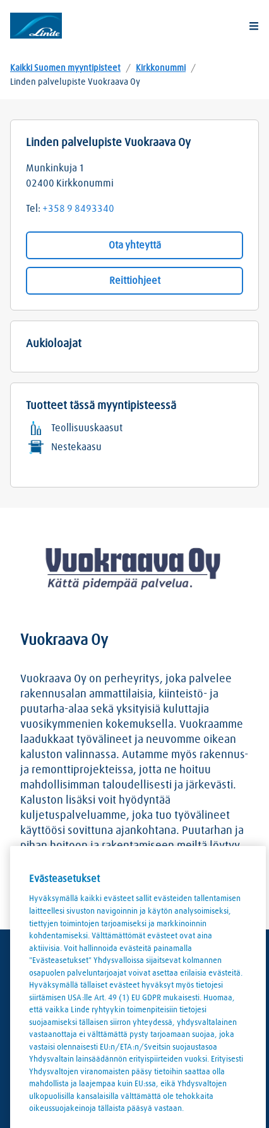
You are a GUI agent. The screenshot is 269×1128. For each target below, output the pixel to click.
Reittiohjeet (134, 281)
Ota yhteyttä (135, 245)
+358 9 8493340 (78, 209)
